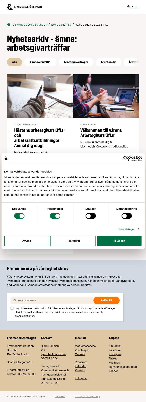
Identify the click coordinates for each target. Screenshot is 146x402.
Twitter (113, 358)
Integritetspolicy (87, 396)
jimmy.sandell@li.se (53, 379)
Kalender (80, 366)
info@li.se (23, 370)
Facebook (115, 350)
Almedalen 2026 (40, 62)
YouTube (114, 362)
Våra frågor (82, 350)
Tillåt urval (73, 240)
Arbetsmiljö (108, 62)
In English (81, 378)
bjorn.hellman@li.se (53, 354)
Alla (14, 62)
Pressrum (81, 362)
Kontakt (80, 370)
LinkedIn (114, 346)
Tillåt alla (119, 240)
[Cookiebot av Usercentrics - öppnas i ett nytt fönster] (126, 158)
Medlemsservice (85, 346)
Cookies (60, 396)
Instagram (115, 354)
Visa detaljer (127, 229)
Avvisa (26, 240)
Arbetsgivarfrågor (76, 62)
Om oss (80, 354)
